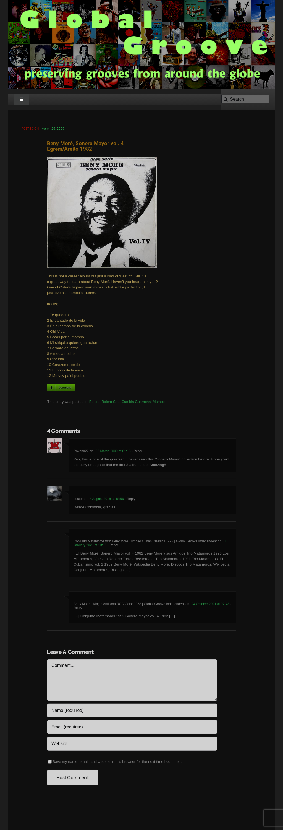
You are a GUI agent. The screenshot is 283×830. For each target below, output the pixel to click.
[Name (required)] (132, 711)
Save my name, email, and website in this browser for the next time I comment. (118, 762)
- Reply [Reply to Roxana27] (136, 452)
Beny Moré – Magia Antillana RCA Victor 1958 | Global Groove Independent (129, 605)
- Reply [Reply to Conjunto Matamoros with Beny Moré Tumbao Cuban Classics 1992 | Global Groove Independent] (112, 546)
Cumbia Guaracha (136, 402)
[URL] (132, 744)
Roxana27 (81, 452)
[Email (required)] (132, 728)
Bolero (94, 402)
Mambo (159, 402)
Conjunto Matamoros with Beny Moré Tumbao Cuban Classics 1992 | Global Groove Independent (145, 542)
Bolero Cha (111, 402)
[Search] (245, 99)
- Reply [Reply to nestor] (129, 500)
